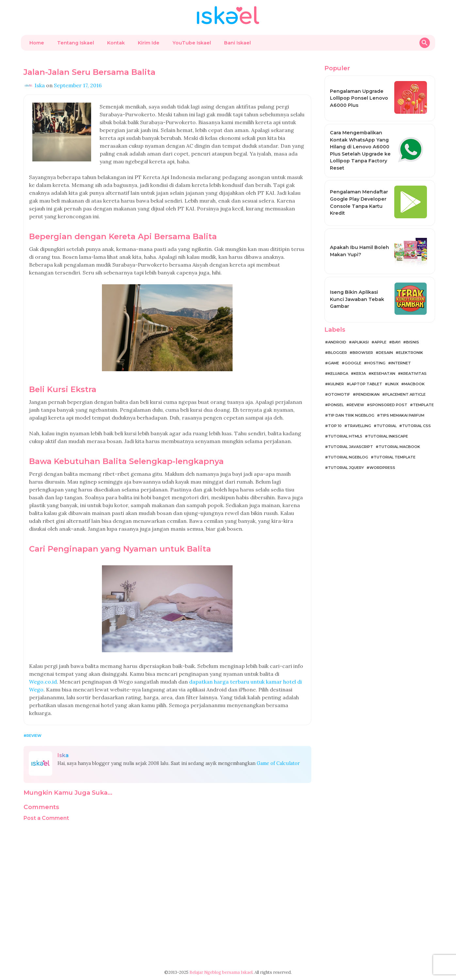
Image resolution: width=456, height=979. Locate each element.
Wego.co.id (43, 681)
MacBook (414, 384)
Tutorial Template (394, 457)
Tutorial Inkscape (388, 436)
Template (423, 405)
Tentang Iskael (75, 43)
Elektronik (411, 352)
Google (353, 363)
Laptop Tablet (366, 384)
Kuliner (336, 384)
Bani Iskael (237, 43)
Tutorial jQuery (346, 467)
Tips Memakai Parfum (402, 415)
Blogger (337, 352)
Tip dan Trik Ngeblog (351, 415)
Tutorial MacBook (399, 446)
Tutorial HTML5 (345, 436)
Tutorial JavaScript (350, 446)
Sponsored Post (388, 405)
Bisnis (412, 342)
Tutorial (387, 425)
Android (337, 342)
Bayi (396, 342)
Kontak (116, 43)
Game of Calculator (278, 763)
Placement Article (405, 394)
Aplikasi (360, 342)
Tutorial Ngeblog (348, 457)
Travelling (359, 425)
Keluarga (338, 373)
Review (33, 735)
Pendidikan (368, 394)
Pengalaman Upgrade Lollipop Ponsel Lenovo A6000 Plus (359, 98)
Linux (393, 384)
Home (36, 43)
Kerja (360, 373)
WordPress (382, 467)
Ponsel (336, 405)
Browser (362, 352)
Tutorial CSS (416, 425)
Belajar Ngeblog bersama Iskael (220, 972)
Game (333, 363)
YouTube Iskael (191, 43)
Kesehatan (383, 373)
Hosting (376, 363)
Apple (380, 342)
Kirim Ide (148, 43)
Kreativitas (414, 373)
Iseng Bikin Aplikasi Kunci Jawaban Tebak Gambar (357, 299)
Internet (401, 363)
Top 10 (335, 425)
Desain (386, 352)
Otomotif (339, 394)
